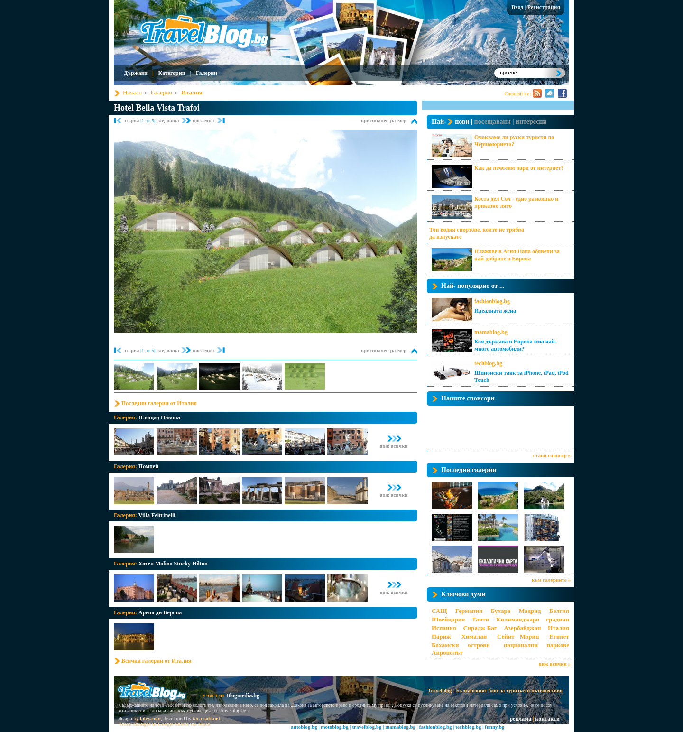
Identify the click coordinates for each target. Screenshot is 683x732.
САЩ (439, 610)
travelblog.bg (366, 727)
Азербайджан (522, 627)
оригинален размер (383, 120)
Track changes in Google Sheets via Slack (165, 724)
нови (462, 121)
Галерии (206, 73)
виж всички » (555, 664)
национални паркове (536, 645)
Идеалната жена (495, 310)
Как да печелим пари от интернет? (518, 168)
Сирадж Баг (480, 627)
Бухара (500, 610)
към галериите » (551, 580)
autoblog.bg (304, 727)
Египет (559, 636)
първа (132, 120)
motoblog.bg (334, 727)
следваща (168, 120)
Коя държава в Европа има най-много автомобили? (515, 345)
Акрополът (447, 652)
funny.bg (494, 727)
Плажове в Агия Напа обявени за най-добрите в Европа (517, 255)
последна (203, 120)
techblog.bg (488, 363)
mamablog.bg (491, 332)
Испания (444, 627)
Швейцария (448, 619)
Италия (192, 92)
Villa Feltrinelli (156, 515)
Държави (136, 73)
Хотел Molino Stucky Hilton (173, 563)
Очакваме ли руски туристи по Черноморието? (514, 141)
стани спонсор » (552, 455)
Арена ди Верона (160, 612)
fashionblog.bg (492, 301)
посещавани (492, 121)
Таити (480, 619)
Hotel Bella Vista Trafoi (157, 107)
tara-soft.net (206, 718)
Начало (132, 92)
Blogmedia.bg (242, 695)
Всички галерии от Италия (156, 661)
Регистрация (543, 7)
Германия (468, 610)
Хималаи (474, 636)
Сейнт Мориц (518, 636)
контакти (547, 718)
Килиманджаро (517, 619)
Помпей (148, 466)
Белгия (559, 610)
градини (557, 619)
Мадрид (530, 610)
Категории (171, 73)
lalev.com (150, 718)
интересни (531, 121)
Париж (441, 636)
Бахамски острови (461, 645)
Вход (517, 7)
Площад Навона (159, 417)
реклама (520, 718)
